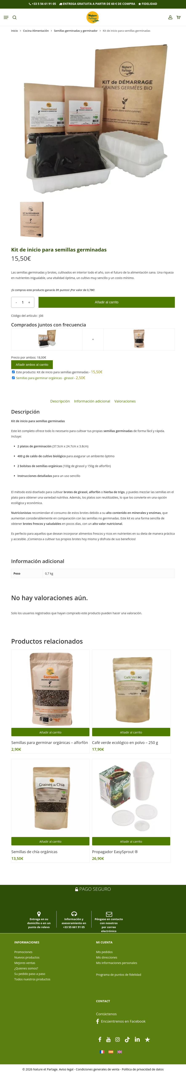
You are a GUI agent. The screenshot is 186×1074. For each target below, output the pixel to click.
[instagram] (117, 1039)
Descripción (60, 401)
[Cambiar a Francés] (102, 1052)
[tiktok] (127, 1039)
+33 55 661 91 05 (74, 927)
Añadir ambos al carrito (32, 364)
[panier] (177, 17)
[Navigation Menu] (6, 17)
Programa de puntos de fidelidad (118, 975)
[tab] (60, 401)
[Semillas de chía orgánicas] (50, 798)
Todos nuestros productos (32, 979)
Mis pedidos (104, 952)
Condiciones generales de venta (98, 1069)
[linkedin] (137, 1039)
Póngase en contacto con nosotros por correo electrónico (109, 922)
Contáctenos (106, 1013)
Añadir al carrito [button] (50, 732)
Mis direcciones (106, 957)
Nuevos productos (26, 957)
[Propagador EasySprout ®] (131, 798)
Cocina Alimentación (36, 31)
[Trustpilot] (147, 1039)
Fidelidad (147, 4)
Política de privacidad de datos (143, 1069)
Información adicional (92, 401)
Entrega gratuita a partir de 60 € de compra (97, 4)
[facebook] (99, 1039)
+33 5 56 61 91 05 (42, 4)
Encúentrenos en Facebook (120, 1021)
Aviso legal (66, 1069)
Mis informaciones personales (116, 963)
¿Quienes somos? (26, 968)
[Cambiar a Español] (110, 1052)
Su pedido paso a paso (29, 974)
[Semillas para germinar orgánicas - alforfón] (50, 689)
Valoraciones (125, 401)
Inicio (14, 31)
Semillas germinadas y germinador (76, 31)
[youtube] (108, 1039)
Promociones (23, 952)
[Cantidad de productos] (23, 302)
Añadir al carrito (106, 302)
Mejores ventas (24, 963)
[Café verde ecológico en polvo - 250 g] (131, 689)
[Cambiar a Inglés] (119, 1052)
